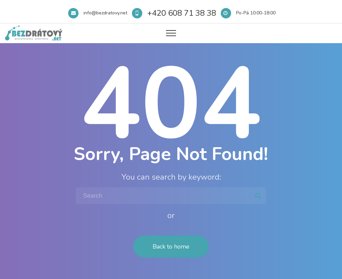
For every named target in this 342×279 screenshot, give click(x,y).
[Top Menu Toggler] (171, 33)
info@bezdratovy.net (105, 13)
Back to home (171, 247)
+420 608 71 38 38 (181, 13)
